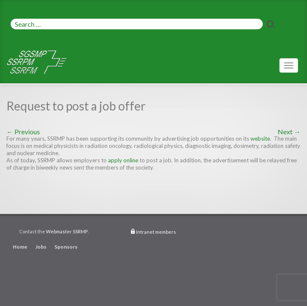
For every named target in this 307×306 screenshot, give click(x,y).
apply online (123, 160)
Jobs (40, 247)
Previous (23, 132)
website (260, 138)
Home (20, 247)
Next (289, 132)
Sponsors (65, 247)
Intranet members (156, 232)
